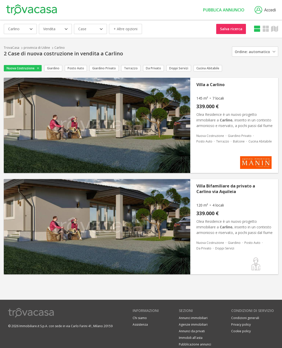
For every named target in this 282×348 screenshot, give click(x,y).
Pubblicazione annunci (195, 344)
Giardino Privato (104, 68)
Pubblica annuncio (223, 10)
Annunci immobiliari (193, 318)
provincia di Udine (37, 47)
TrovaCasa (11, 47)
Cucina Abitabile (207, 68)
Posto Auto (76, 68)
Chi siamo (140, 318)
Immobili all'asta (190, 338)
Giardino (53, 68)
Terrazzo (131, 68)
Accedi (265, 10)
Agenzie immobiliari (193, 324)
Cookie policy (241, 331)
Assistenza (140, 324)
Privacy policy (241, 324)
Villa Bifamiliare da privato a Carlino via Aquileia (225, 188)
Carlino (59, 47)
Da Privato (153, 68)
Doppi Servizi (178, 68)
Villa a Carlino (210, 84)
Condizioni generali (245, 318)
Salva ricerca (231, 28)
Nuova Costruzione (21, 68)
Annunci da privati (192, 331)
